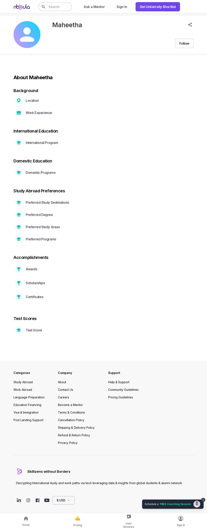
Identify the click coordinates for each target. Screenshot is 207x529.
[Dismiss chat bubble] (203, 500)
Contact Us (65, 389)
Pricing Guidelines (120, 397)
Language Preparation (28, 397)
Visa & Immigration (26, 412)
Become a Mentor (70, 405)
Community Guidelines (123, 389)
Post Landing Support (28, 420)
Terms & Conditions (71, 412)
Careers (63, 397)
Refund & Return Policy (74, 435)
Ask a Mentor (94, 7)
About (62, 382)
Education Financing (27, 405)
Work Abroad (22, 389)
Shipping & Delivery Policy (76, 427)
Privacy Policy (68, 443)
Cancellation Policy (71, 420)
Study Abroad (23, 382)
